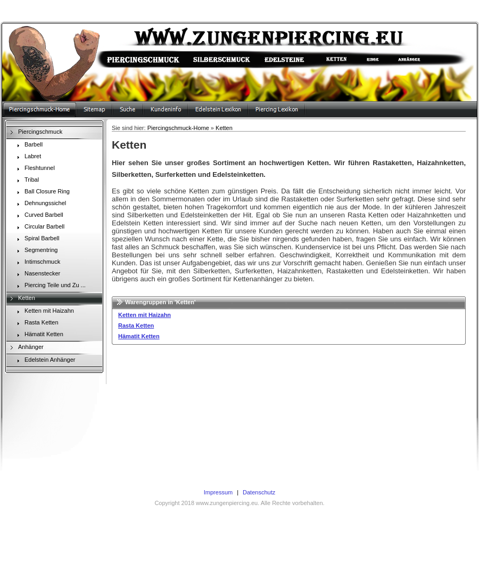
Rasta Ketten (36, 323)
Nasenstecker (37, 274)
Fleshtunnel (34, 169)
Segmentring (35, 251)
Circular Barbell (39, 227)
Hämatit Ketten (38, 335)
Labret (27, 157)
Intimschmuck (37, 262)
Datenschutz (259, 492)
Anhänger (25, 348)
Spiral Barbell (36, 239)
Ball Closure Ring (42, 192)
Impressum (218, 492)
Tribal (26, 180)
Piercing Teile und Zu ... (50, 286)
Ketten (21, 299)
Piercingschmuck (34, 132)
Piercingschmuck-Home (178, 128)
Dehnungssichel (40, 204)
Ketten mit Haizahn (44, 311)
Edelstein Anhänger (44, 360)
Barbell (28, 145)
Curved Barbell (38, 216)
